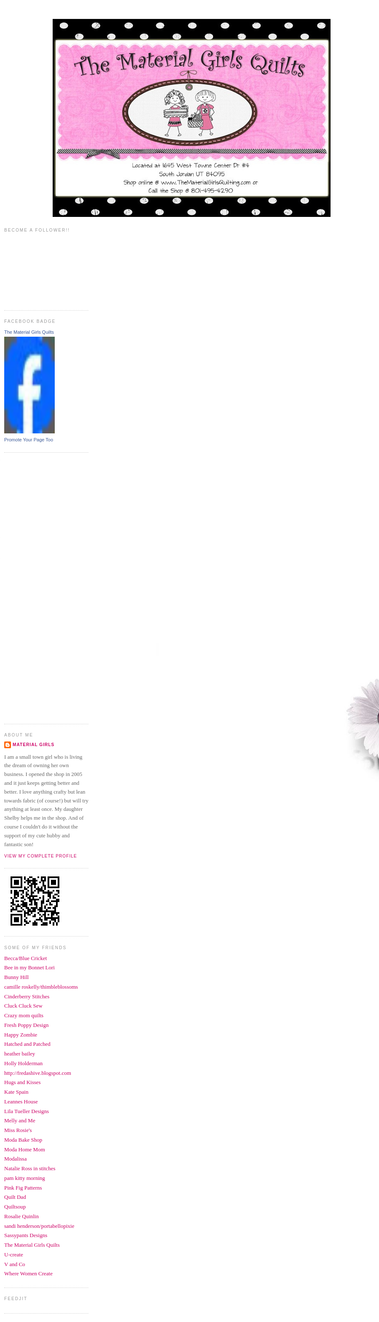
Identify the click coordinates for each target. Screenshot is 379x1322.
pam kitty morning (24, 1178)
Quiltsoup (15, 1206)
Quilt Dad (15, 1197)
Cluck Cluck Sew (23, 1006)
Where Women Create (28, 1273)
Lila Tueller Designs (26, 1111)
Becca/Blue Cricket (25, 958)
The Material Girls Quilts (29, 332)
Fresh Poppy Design (26, 1025)
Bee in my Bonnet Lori (29, 967)
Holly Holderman (23, 1063)
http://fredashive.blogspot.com (37, 1073)
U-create (13, 1254)
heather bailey (19, 1053)
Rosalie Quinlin (21, 1216)
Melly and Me (19, 1120)
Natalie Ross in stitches (30, 1168)
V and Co (14, 1264)
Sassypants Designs (25, 1235)
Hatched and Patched (27, 1044)
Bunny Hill (16, 977)
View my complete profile (40, 856)
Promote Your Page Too (28, 439)
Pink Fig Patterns (23, 1188)
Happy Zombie (20, 1035)
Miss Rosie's (18, 1130)
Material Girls (33, 744)
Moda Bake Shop (23, 1140)
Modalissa (15, 1159)
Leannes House (21, 1101)
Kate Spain (16, 1092)
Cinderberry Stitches (26, 996)
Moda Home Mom (24, 1149)
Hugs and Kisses (22, 1082)
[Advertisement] (38, 587)
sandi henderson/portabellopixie (39, 1226)
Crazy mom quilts (23, 1015)
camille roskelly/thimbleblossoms (41, 987)
